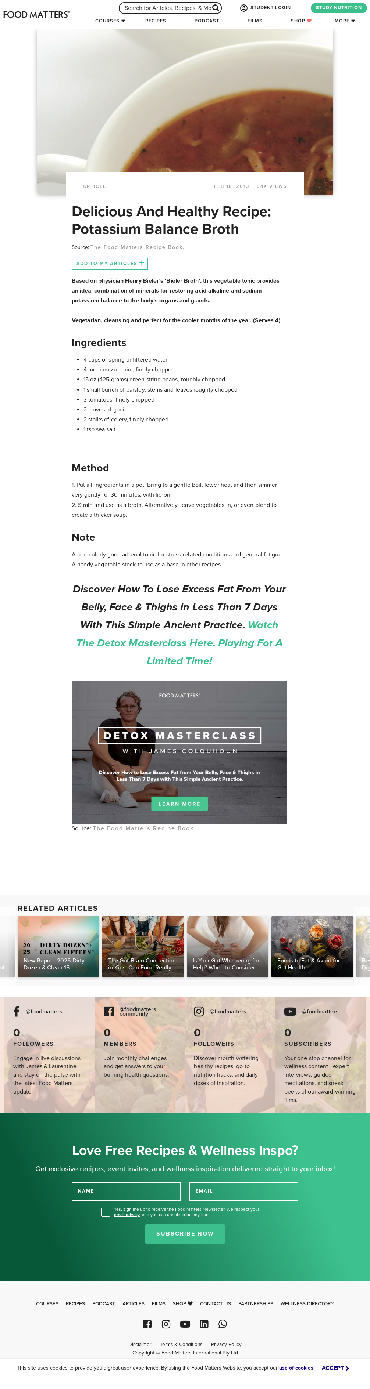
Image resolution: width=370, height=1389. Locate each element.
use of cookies (296, 1368)
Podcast (207, 21)
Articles (133, 1304)
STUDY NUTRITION (339, 8)
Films (255, 21)
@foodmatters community (138, 1012)
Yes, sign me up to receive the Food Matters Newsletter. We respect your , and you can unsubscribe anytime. (186, 1212)
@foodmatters (44, 1011)
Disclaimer (139, 1345)
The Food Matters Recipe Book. (137, 247)
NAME (86, 1191)
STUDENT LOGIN (265, 8)
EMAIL (204, 1191)
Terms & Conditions (181, 1345)
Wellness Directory (307, 1304)
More (342, 21)
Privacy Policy (226, 1345)
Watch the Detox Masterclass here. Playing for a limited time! (179, 643)
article (94, 186)
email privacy (127, 1214)
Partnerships (255, 1304)
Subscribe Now (185, 1233)
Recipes (155, 21)
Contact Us (215, 1304)
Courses (107, 21)
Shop (301, 21)
